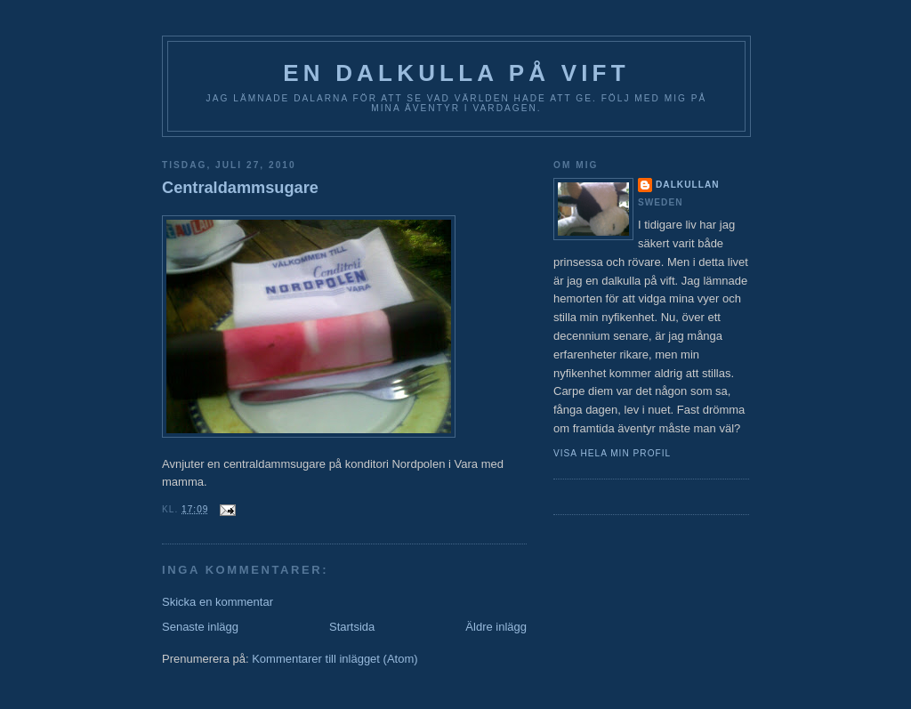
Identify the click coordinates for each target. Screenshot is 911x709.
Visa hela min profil (612, 453)
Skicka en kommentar (217, 601)
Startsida (352, 626)
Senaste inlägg (200, 626)
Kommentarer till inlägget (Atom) (334, 658)
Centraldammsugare (240, 188)
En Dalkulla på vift (456, 73)
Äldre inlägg (496, 626)
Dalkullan (688, 184)
